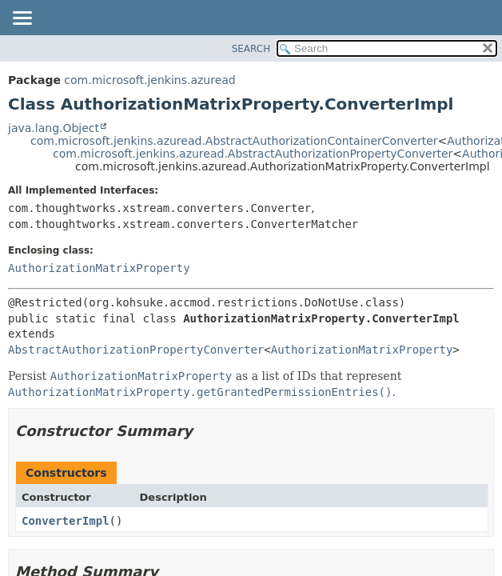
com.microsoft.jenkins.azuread (149, 80)
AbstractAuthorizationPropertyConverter (136, 349)
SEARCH (251, 48)
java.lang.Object (53, 128)
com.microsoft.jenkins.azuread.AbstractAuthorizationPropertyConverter (252, 153)
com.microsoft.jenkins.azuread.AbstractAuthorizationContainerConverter (234, 140)
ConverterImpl (66, 520)
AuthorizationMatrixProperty (99, 268)
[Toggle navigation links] (21, 19)
